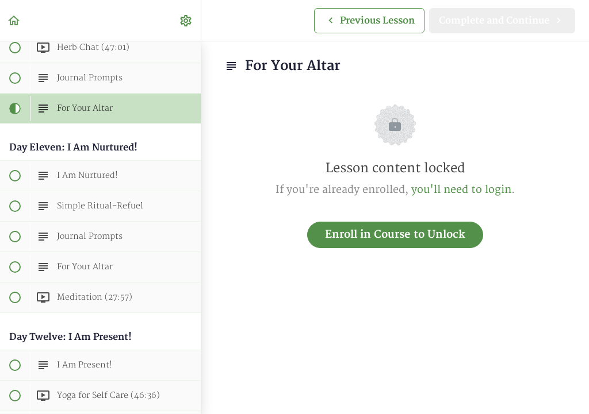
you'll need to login (461, 189)
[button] (14, 20)
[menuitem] (186, 20)
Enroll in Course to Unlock (395, 234)
